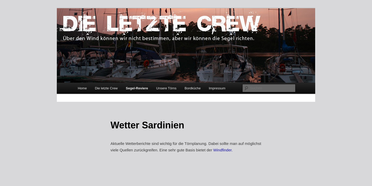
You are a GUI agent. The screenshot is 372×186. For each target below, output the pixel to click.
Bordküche (193, 88)
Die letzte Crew (106, 88)
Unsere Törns (166, 88)
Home (82, 88)
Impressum (217, 88)
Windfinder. (223, 150)
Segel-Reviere (137, 88)
